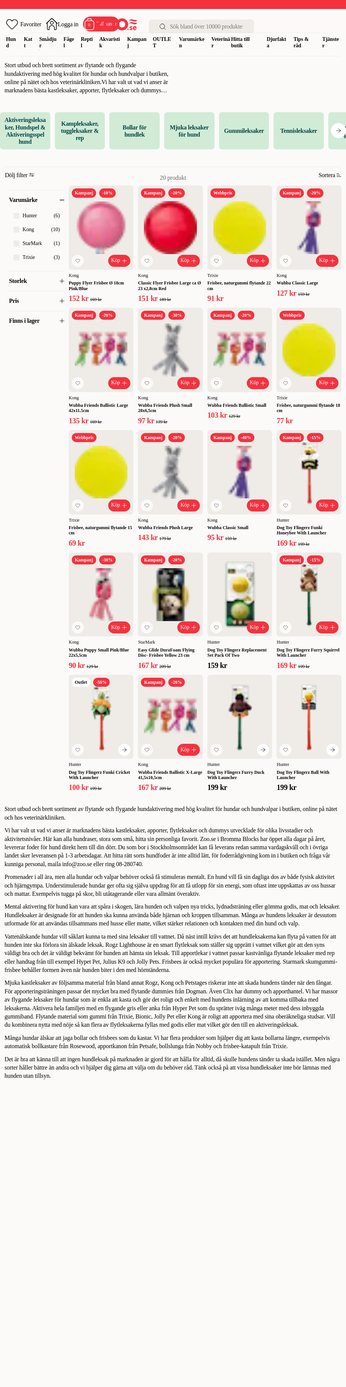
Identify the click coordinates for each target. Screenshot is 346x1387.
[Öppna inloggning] (62, 24)
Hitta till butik (240, 42)
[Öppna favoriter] (23, 24)
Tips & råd (301, 42)
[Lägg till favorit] (78, 261)
